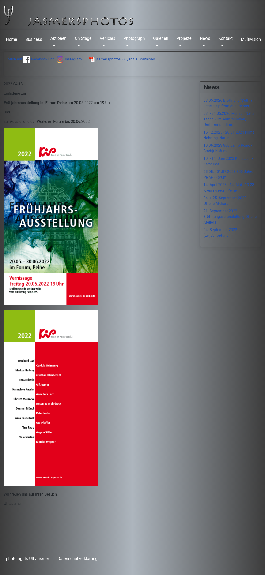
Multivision (251, 39)
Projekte (183, 38)
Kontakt (226, 38)
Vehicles (107, 38)
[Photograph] (126, 45)
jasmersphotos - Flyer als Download (122, 59)
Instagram (68, 59)
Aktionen (58, 38)
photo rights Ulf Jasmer (27, 558)
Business (33, 39)
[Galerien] (156, 45)
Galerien (160, 38)
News (205, 38)
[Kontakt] (221, 45)
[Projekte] (179, 45)
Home (11, 39)
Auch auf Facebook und (31, 59)
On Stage (83, 38)
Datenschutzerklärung (77, 558)
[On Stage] (78, 45)
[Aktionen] (53, 45)
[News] (203, 45)
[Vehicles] (103, 45)
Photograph (134, 38)
